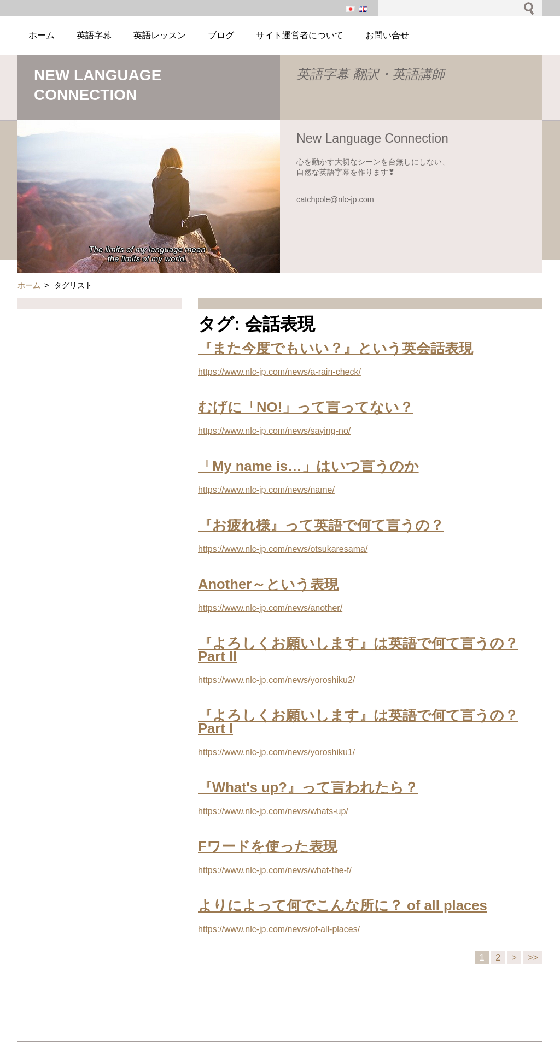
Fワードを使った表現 (267, 846)
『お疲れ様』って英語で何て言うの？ (321, 525)
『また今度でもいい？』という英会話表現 (335, 348)
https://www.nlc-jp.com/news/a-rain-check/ (279, 371)
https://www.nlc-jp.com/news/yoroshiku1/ (276, 752)
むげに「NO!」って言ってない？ (305, 407)
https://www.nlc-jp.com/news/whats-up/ (273, 811)
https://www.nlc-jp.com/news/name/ (266, 489)
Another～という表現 (268, 584)
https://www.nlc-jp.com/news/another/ (270, 608)
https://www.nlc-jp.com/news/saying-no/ (274, 430)
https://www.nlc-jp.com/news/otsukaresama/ (283, 549)
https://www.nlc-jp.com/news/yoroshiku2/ (276, 680)
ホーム (29, 285)
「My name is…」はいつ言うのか (308, 466)
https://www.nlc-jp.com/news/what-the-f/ (275, 870)
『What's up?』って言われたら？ (308, 787)
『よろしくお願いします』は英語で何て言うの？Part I (358, 722)
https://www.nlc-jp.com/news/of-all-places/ (279, 929)
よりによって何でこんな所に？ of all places (342, 905)
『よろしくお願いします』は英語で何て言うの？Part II (358, 649)
